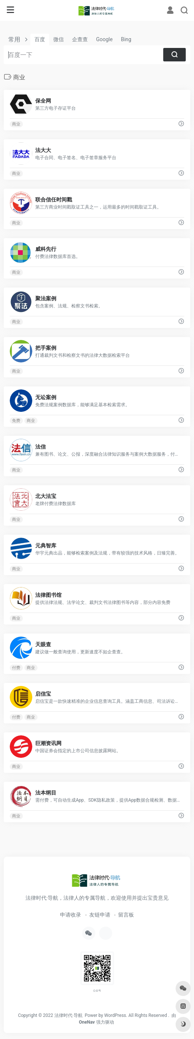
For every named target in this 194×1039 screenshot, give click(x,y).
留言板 (126, 915)
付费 (16, 667)
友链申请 (99, 915)
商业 (16, 124)
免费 (16, 420)
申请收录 (70, 915)
